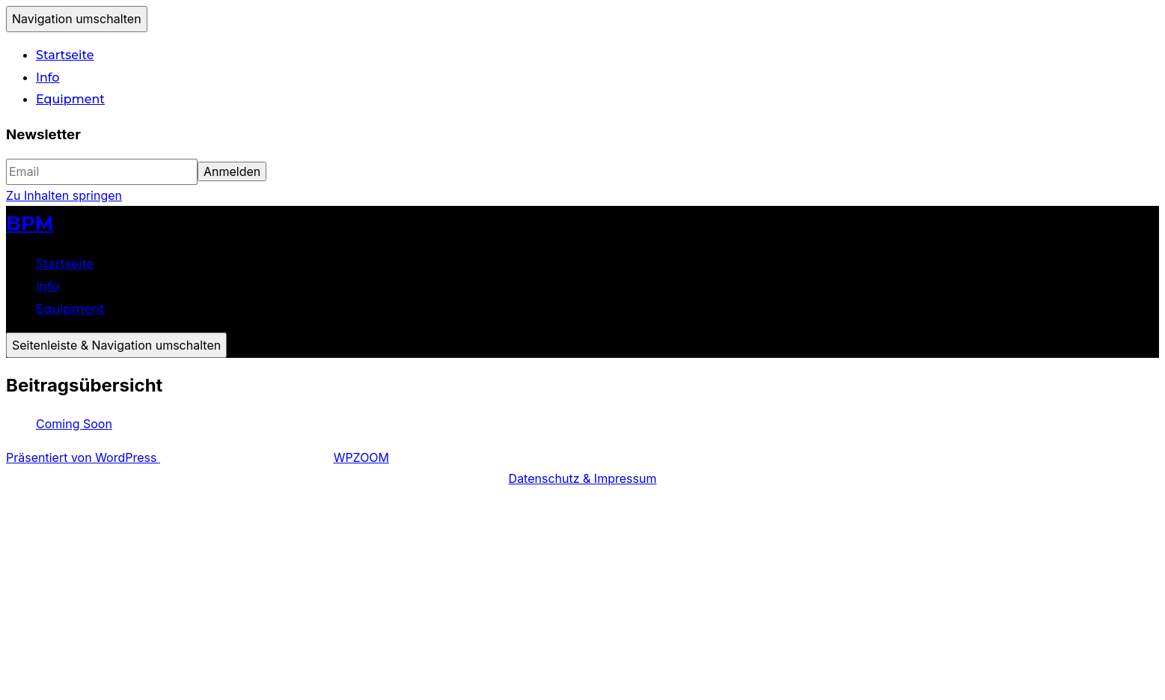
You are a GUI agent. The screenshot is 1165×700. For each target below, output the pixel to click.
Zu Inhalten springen (64, 195)
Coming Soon (74, 423)
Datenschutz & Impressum (583, 478)
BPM (30, 223)
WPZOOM (361, 457)
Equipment (70, 99)
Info (48, 77)
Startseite (65, 55)
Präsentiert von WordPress (83, 457)
